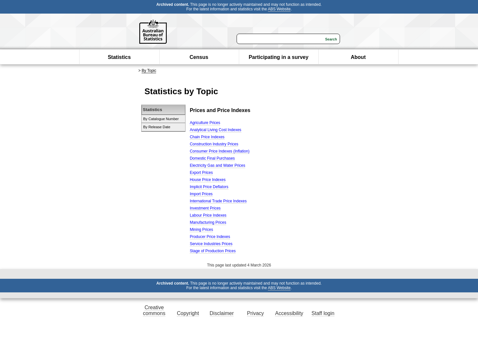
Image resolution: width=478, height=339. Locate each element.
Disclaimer (222, 313)
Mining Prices (201, 229)
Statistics (119, 57)
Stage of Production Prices (213, 251)
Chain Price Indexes (207, 137)
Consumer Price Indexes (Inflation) (220, 151)
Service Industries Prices (211, 244)
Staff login (323, 313)
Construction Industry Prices (214, 144)
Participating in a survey (278, 57)
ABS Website (279, 9)
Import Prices (201, 194)
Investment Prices (205, 208)
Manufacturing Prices (208, 222)
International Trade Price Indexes (218, 201)
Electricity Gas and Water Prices (217, 165)
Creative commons (154, 310)
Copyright (188, 313)
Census (199, 57)
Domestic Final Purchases (212, 158)
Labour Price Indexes (208, 215)
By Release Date (156, 127)
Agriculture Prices (205, 122)
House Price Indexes (208, 179)
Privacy (255, 313)
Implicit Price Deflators (209, 187)
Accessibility (289, 313)
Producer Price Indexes (210, 236)
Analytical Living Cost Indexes (215, 130)
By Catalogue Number (161, 119)
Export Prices (201, 172)
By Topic (149, 70)
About (358, 57)
